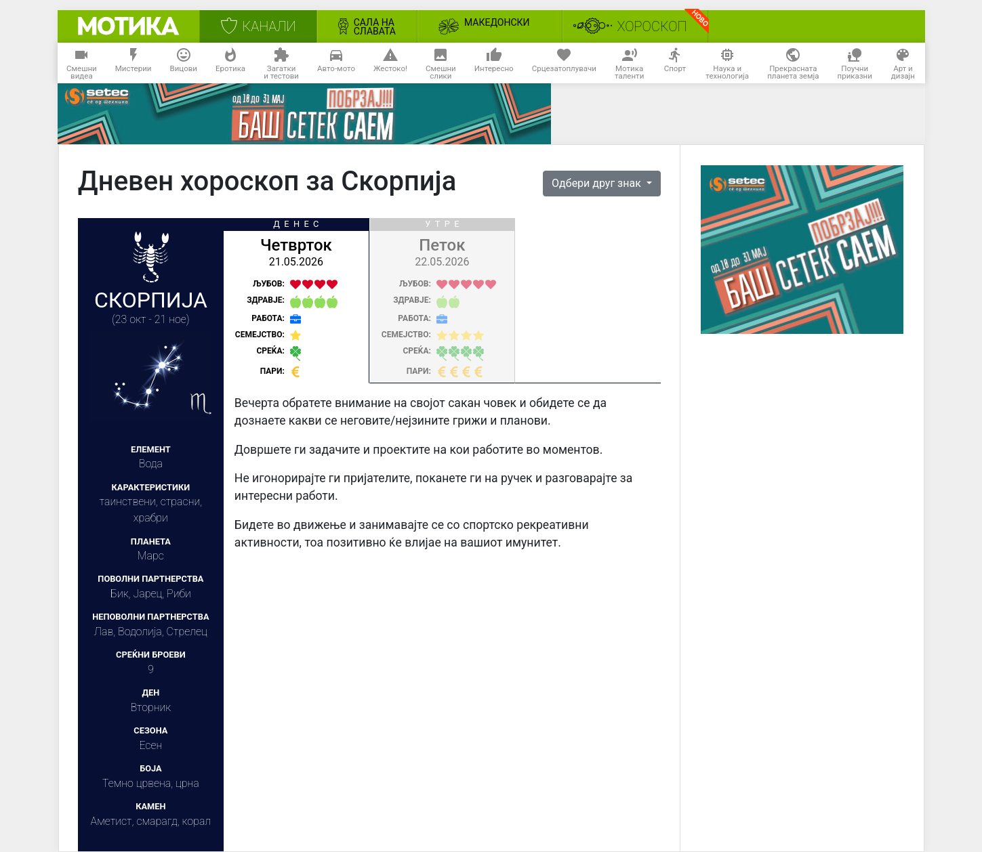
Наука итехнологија (727, 64)
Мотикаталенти (629, 64)
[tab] (296, 300)
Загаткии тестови (281, 64)
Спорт (675, 64)
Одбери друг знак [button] (598, 183)
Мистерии (133, 64)
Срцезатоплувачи (564, 64)
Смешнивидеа (81, 64)
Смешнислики (441, 64)
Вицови (183, 64)
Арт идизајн (903, 64)
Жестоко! (390, 64)
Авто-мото (336, 64)
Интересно (494, 64)
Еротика (230, 64)
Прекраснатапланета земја (793, 64)
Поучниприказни (855, 64)
